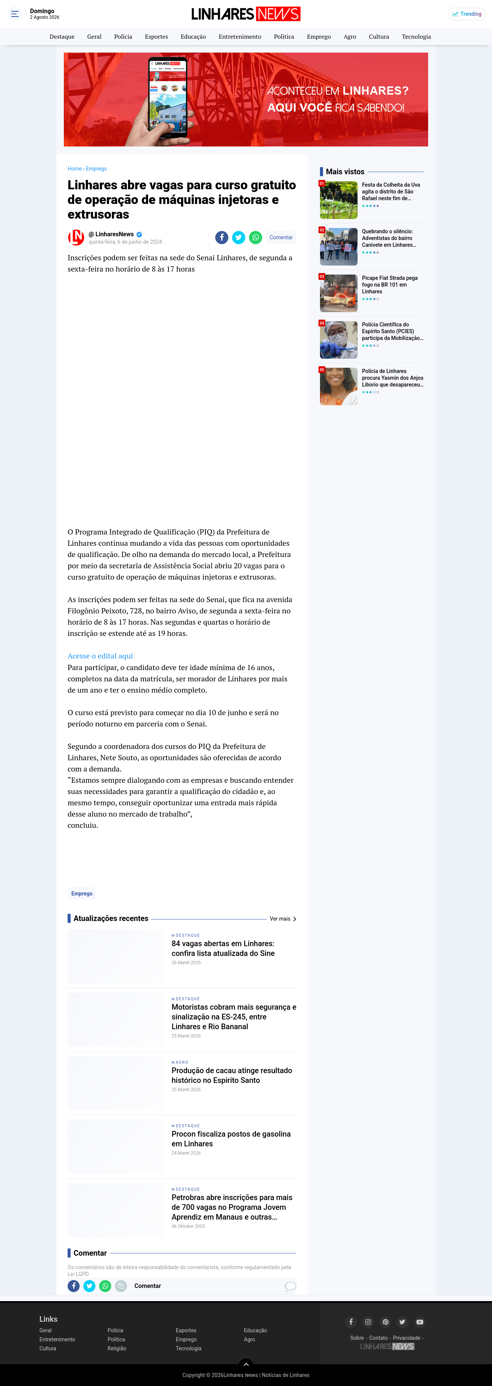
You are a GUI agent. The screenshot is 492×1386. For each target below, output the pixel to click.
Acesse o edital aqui (100, 656)
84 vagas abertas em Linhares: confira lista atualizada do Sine (223, 948)
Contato (378, 1338)
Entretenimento (240, 36)
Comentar (281, 237)
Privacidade (406, 1338)
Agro (350, 36)
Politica (284, 36)
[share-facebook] (221, 237)
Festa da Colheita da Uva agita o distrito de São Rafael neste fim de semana (391, 192)
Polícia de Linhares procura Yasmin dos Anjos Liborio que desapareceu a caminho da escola (392, 378)
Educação (193, 36)
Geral (94, 36)
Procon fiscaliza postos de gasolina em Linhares (231, 1138)
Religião (117, 1348)
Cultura (379, 36)
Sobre (357, 1338)
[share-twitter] (238, 237)
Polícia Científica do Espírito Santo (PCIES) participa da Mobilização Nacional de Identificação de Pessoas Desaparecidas (392, 332)
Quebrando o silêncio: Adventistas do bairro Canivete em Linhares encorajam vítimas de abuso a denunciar (387, 238)
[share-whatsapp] (255, 237)
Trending (470, 14)
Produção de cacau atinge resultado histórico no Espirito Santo (232, 1075)
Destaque (62, 36)
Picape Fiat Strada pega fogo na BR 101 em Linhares (390, 284)
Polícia (123, 36)
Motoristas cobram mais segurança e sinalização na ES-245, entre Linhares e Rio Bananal (234, 1017)
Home (75, 169)
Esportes (156, 36)
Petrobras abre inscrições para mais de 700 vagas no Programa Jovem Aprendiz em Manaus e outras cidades (232, 1207)
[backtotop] (246, 1366)
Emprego (319, 36)
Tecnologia (416, 36)
